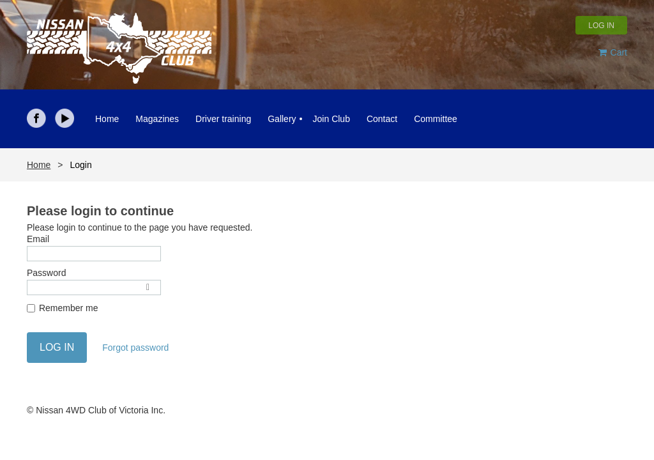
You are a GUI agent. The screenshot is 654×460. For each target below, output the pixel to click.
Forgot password (135, 347)
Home (38, 165)
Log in (601, 25)
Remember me (68, 308)
